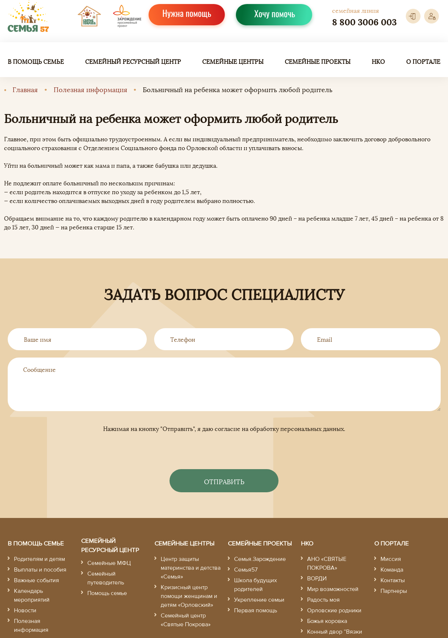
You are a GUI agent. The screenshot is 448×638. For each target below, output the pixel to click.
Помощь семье (107, 593)
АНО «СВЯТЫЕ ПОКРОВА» (326, 563)
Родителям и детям (39, 559)
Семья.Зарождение (260, 559)
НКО (378, 61)
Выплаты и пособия (40, 569)
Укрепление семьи (259, 599)
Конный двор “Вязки (334, 631)
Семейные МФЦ (109, 563)
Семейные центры (232, 61)
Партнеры (393, 591)
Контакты (392, 580)
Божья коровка (327, 621)
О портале (423, 61)
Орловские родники (334, 610)
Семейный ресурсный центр (133, 61)
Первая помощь (255, 610)
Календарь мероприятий (32, 595)
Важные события (36, 580)
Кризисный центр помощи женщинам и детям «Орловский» (189, 596)
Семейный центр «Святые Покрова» (186, 620)
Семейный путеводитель (105, 578)
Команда (391, 569)
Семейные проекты (317, 61)
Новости (25, 610)
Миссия (390, 559)
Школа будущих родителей (255, 585)
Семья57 (246, 569)
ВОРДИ (317, 578)
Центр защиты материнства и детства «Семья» (191, 567)
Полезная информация (90, 89)
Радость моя (323, 599)
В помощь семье (36, 61)
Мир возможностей (332, 589)
